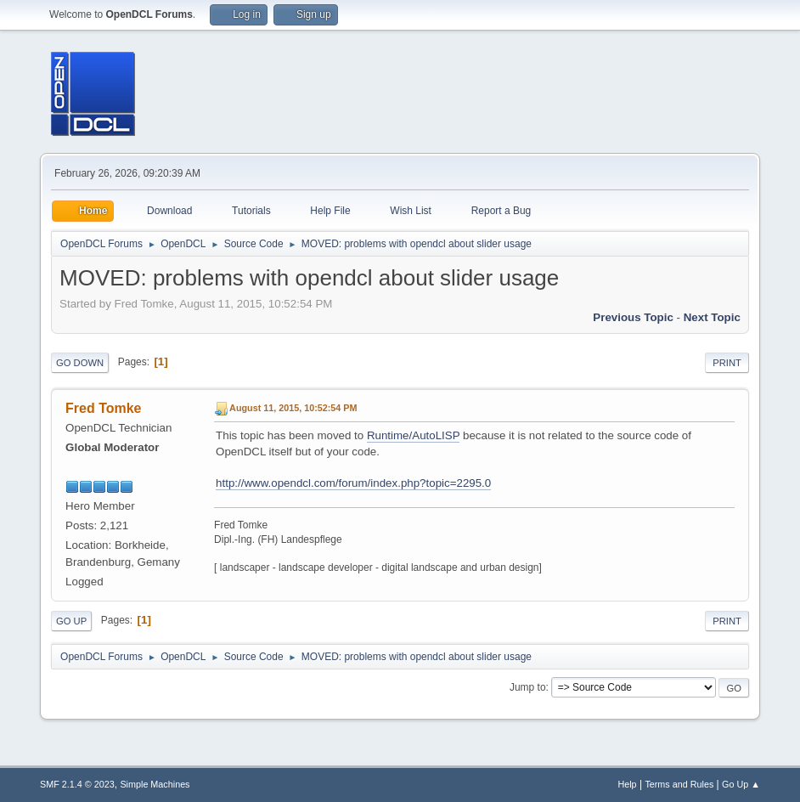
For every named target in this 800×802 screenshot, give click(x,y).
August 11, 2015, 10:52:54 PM (293, 408)
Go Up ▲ (741, 784)
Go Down (80, 363)
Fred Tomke (103, 408)
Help (626, 784)
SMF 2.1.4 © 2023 (77, 784)
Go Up (71, 621)
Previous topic (633, 317)
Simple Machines (154, 784)
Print (727, 363)
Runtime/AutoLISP (413, 435)
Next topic (712, 317)
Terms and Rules (679, 784)
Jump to (528, 687)
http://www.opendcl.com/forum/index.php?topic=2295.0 (353, 483)
